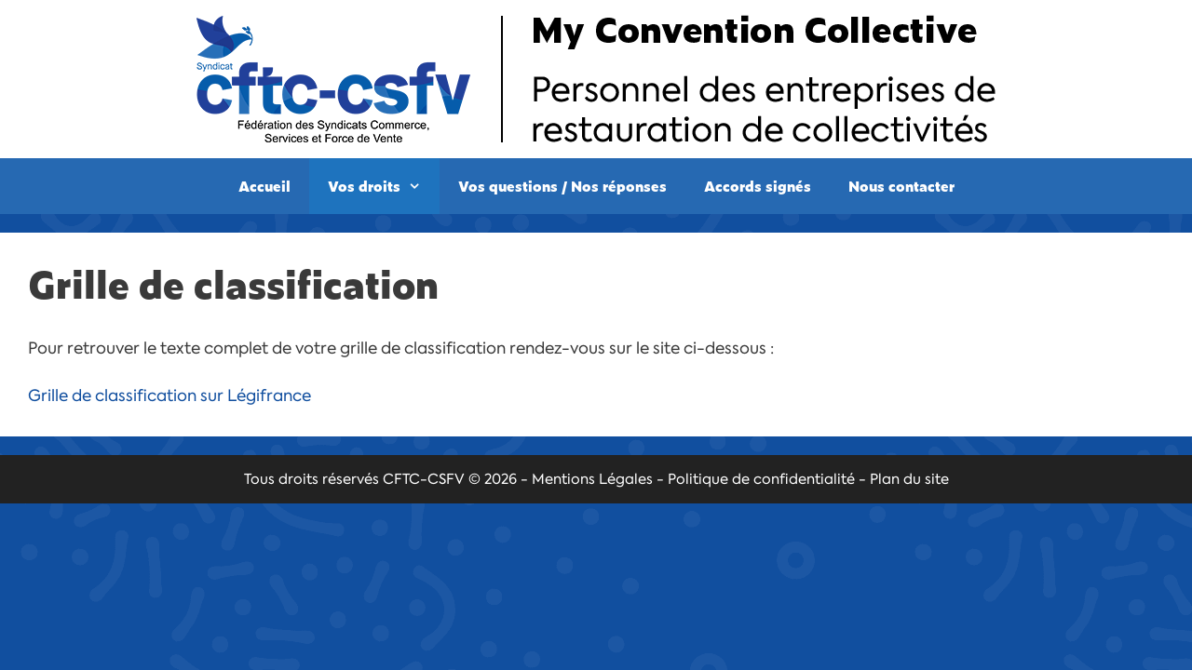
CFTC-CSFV (424, 479)
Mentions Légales (592, 479)
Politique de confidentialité (761, 479)
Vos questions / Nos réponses (562, 185)
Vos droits (384, 186)
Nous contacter (901, 185)
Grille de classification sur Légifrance (169, 395)
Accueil (264, 185)
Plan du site (909, 479)
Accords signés (757, 185)
